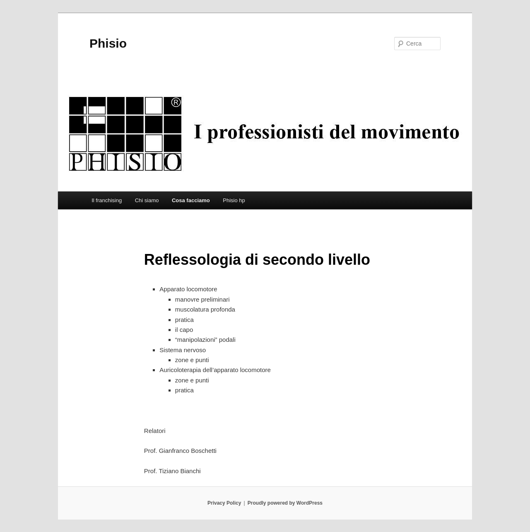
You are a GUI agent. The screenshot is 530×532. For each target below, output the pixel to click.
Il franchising (107, 200)
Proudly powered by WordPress (285, 503)
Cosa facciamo (191, 200)
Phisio (108, 43)
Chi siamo (147, 200)
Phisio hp (234, 200)
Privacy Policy (224, 503)
